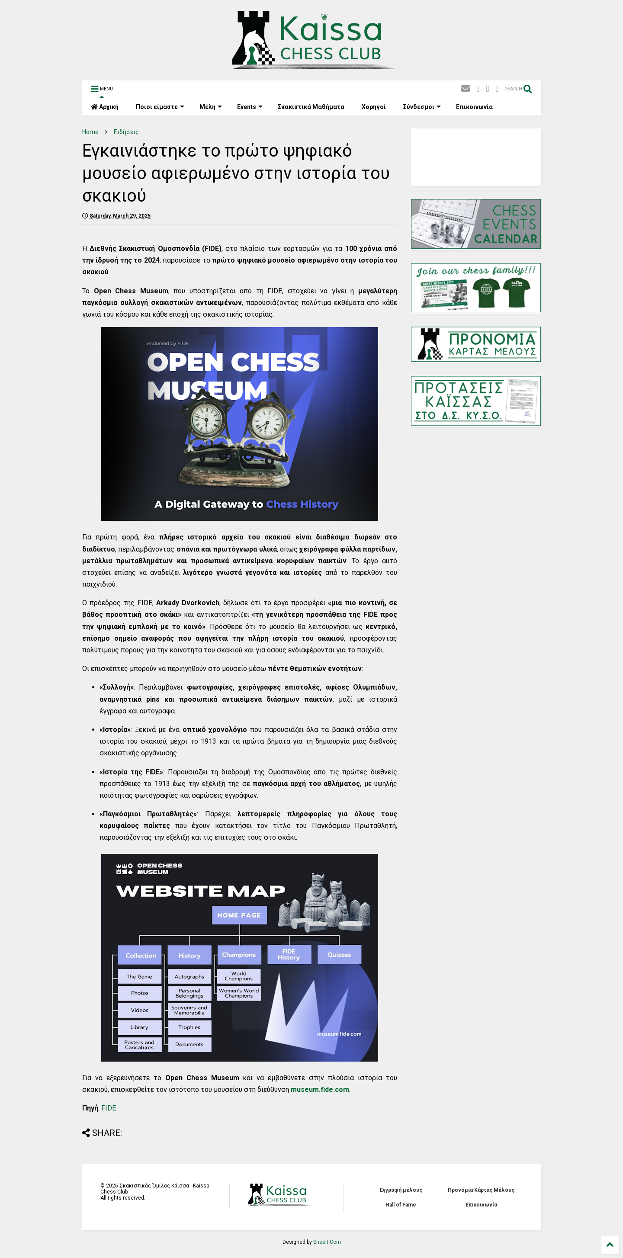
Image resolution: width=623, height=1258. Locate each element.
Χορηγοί (374, 106)
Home (90, 131)
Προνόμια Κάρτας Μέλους (481, 1190)
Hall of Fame (400, 1205)
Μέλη (210, 106)
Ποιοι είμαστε (160, 106)
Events (250, 106)
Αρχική (105, 106)
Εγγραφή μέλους (401, 1190)
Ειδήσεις (126, 131)
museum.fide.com (320, 1089)
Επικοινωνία (474, 106)
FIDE (108, 1108)
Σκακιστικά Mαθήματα (311, 106)
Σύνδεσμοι (422, 106)
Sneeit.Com (327, 1242)
